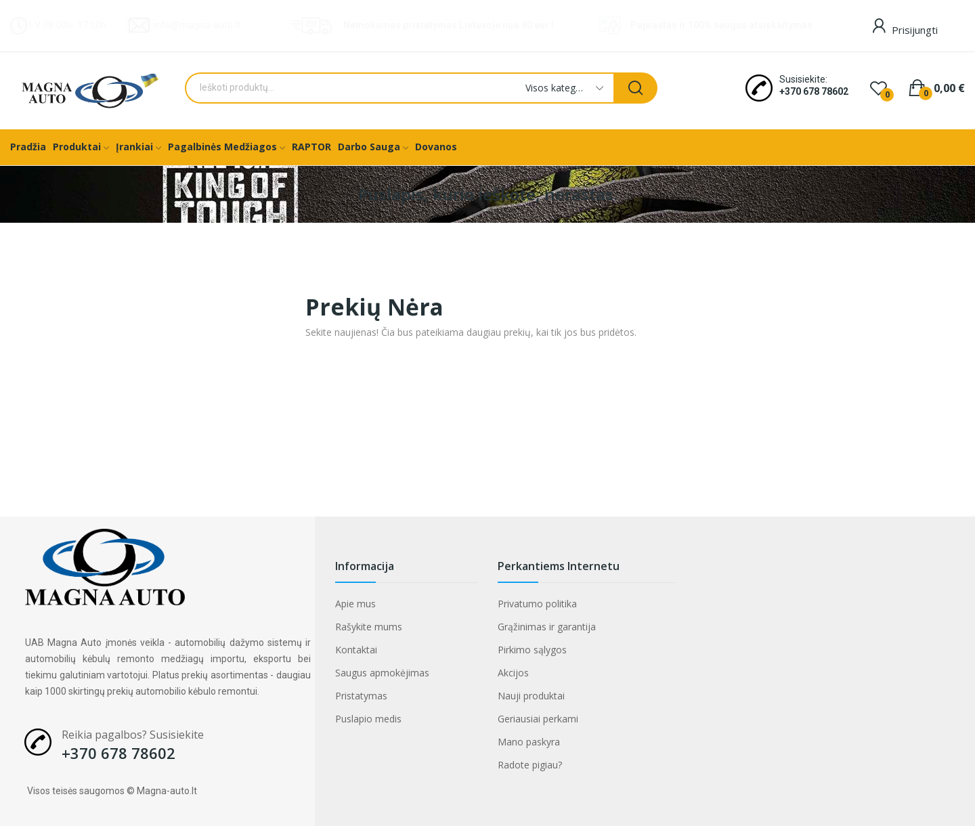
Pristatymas (361, 695)
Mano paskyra (529, 741)
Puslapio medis (368, 718)
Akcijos (513, 672)
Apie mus (355, 603)
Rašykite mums (368, 626)
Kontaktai (356, 649)
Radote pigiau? (530, 764)
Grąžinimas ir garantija (547, 626)
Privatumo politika (537, 603)
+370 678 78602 (813, 91)
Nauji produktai (531, 695)
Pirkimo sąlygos (532, 649)
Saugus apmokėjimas (382, 672)
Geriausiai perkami (538, 718)
